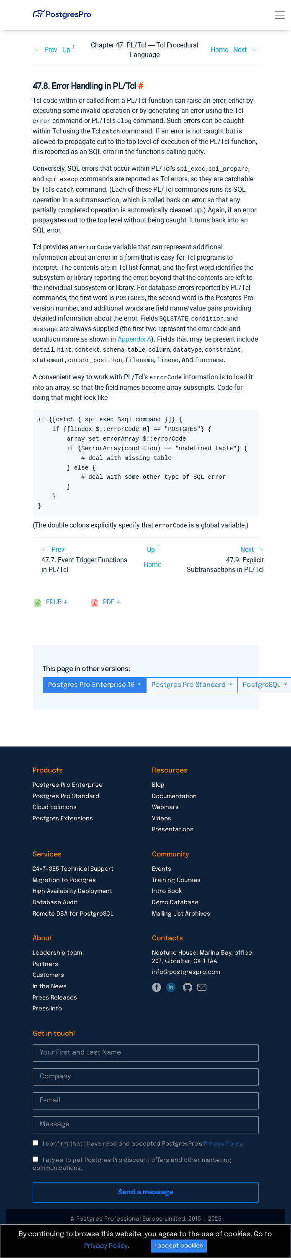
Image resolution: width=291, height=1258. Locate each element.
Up (66, 50)
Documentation (174, 791)
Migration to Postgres (64, 875)
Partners (45, 959)
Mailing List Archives (181, 908)
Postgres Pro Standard (189, 679)
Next (240, 50)
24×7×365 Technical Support (73, 864)
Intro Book (167, 886)
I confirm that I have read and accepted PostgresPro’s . (143, 1138)
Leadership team (57, 947)
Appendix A (134, 335)
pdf (108, 596)
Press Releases (55, 992)
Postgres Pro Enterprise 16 (92, 679)
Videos (161, 813)
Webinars (165, 802)
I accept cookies (179, 1246)
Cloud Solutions (55, 802)
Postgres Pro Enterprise (68, 780)
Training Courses (176, 875)
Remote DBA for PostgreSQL (73, 908)
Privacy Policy (223, 1138)
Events (161, 864)
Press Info (47, 1003)
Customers (48, 970)
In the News (50, 981)
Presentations (172, 824)
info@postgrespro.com (186, 967)
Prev (50, 50)
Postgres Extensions (63, 813)
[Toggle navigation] (279, 15)
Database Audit (55, 897)
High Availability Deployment (72, 886)
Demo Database (175, 897)
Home (219, 50)
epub (54, 596)
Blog (158, 780)
